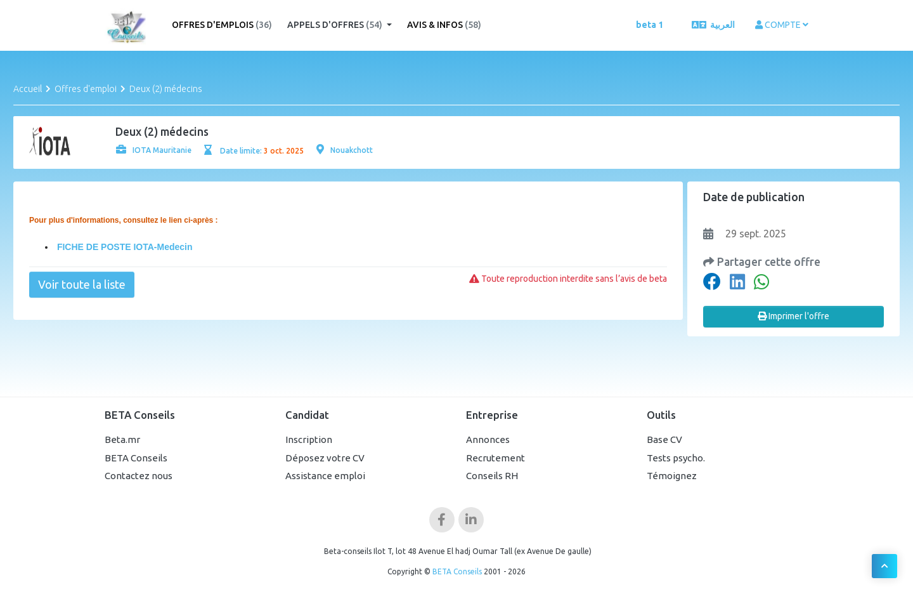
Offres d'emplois (222, 25)
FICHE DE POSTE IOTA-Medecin (124, 247)
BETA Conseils (136, 457)
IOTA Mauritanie (153, 150)
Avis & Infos (444, 25)
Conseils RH (492, 475)
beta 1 (649, 25)
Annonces (488, 439)
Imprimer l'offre (793, 316)
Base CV (664, 439)
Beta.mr (122, 439)
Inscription (308, 439)
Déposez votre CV (325, 457)
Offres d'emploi (86, 89)
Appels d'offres (335, 25)
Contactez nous (138, 475)
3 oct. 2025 (284, 151)
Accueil (27, 89)
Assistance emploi (325, 475)
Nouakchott (344, 150)
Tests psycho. (676, 457)
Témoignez (672, 475)
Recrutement (495, 457)
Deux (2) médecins (165, 89)
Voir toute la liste (82, 284)
